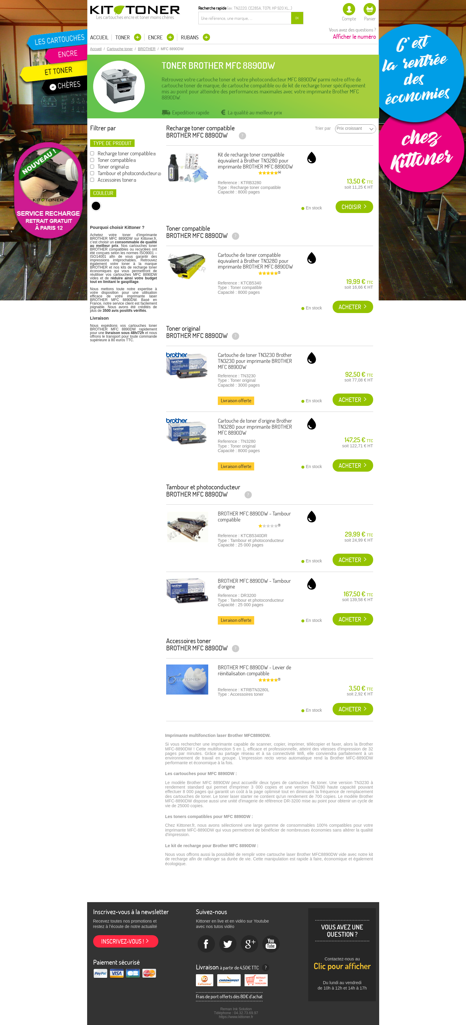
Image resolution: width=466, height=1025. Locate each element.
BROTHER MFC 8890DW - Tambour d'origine (254, 583)
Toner (123, 37)
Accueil (99, 38)
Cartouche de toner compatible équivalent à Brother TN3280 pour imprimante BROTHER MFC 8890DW (255, 260)
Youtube (271, 944)
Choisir (351, 207)
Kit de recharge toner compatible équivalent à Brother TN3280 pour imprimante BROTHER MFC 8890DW (255, 160)
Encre (156, 37)
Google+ (250, 944)
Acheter (350, 307)
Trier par (322, 128)
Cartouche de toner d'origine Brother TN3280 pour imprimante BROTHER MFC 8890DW (255, 426)
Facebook (206, 944)
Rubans (190, 37)
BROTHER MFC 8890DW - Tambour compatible (254, 516)
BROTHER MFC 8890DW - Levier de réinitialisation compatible (254, 670)
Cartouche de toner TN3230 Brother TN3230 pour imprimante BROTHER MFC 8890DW (255, 360)
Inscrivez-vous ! (122, 941)
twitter (228, 944)
